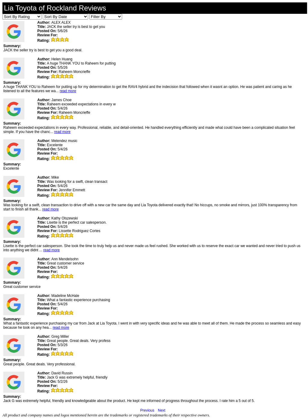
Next (161, 410)
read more (68, 91)
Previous (147, 410)
